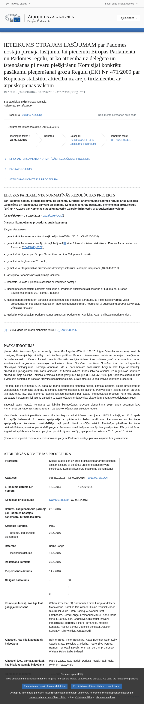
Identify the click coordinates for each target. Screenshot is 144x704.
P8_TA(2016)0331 (120, 139)
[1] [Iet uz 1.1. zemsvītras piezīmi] (64, 243)
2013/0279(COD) (32, 114)
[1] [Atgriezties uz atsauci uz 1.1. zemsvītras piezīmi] (5, 329)
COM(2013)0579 (32, 247)
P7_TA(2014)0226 (65, 329)
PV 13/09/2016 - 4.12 (82, 139)
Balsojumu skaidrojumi (83, 143)
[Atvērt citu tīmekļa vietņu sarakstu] (121, 3)
